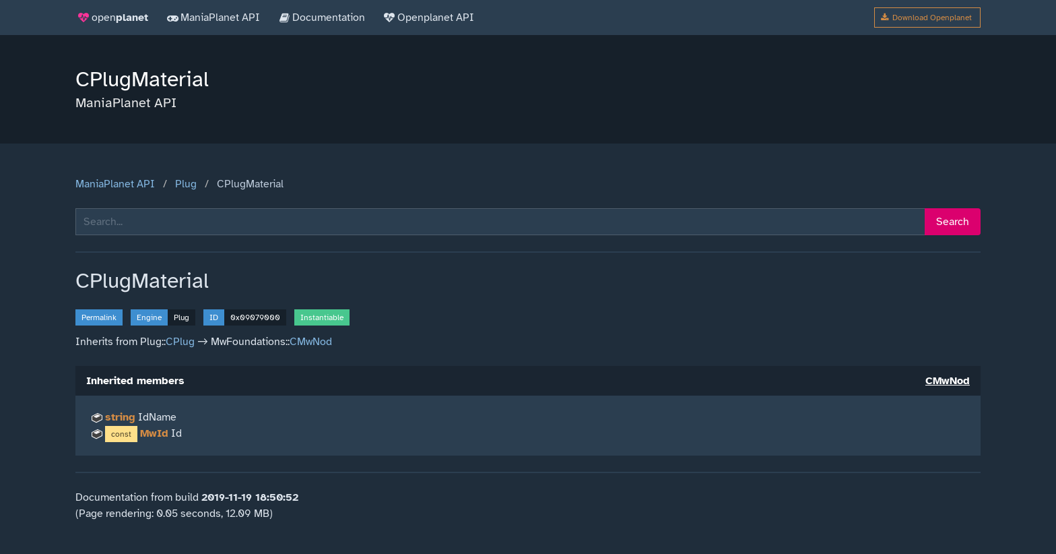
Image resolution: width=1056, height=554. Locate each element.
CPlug (180, 341)
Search (952, 221)
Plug (186, 184)
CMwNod (311, 341)
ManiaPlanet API (115, 184)
